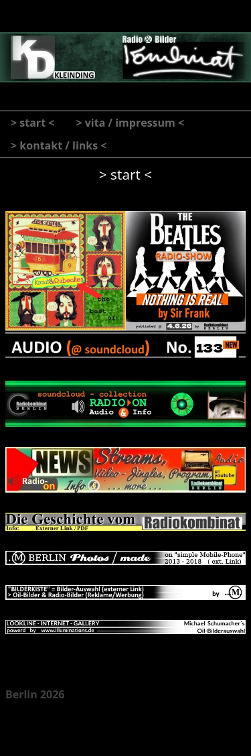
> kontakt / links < (59, 145)
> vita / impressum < (130, 122)
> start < (32, 122)
